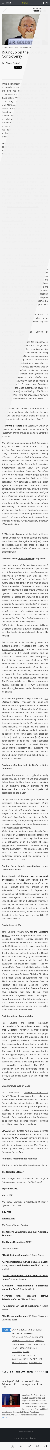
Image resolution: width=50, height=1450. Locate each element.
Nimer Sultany (19, 1344)
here (21, 1152)
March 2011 (7, 1195)
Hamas (26, 1352)
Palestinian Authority (23, 1341)
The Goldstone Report (13, 1172)
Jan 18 (4, 1417)
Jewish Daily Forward (12, 649)
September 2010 (10, 1189)
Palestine (39, 1341)
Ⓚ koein (33, 1438)
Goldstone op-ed (20, 1355)
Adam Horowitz (19, 1363)
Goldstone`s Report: (12, 426)
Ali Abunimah (36, 1359)
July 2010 (6, 1212)
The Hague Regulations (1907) (17, 1242)
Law (29, 1344)
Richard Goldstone (21, 1337)
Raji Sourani (38, 1337)
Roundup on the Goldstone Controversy (24, 54)
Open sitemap (25, 1431)
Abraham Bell (35, 1363)
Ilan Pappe (17, 1352)
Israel (15, 1348)
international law (28, 1348)
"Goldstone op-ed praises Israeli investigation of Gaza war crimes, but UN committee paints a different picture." (25, 880)
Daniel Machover (20, 1359)
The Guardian (21, 1138)
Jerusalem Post (26, 558)
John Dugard (38, 1344)
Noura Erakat (13, 63)
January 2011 (8, 1219)
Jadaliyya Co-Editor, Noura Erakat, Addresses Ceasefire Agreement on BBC (22, 1383)
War (14, 1330)
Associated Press (11, 789)
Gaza (32, 1355)
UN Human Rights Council (29, 1330)
